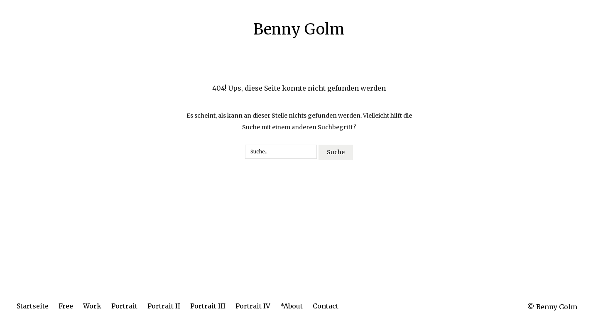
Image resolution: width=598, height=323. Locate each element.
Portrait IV (252, 306)
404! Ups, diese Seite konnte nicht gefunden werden (299, 88)
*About (291, 306)
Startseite (33, 306)
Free (66, 306)
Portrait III (207, 306)
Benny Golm (299, 29)
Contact (325, 306)
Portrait (124, 306)
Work (92, 306)
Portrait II (163, 306)
